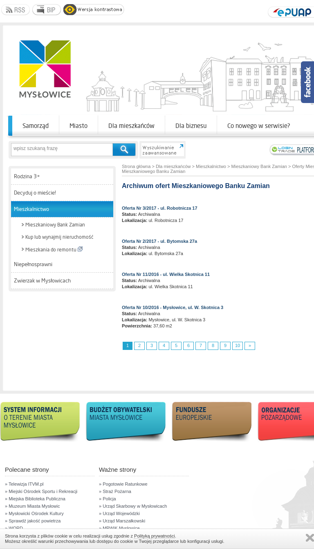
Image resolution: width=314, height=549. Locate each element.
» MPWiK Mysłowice (119, 528)
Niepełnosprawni (33, 264)
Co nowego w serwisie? (258, 125)
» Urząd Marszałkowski (122, 520)
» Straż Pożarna (115, 491)
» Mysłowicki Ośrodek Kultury (34, 513)
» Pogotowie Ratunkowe (123, 484)
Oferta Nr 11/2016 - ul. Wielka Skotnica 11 (166, 274)
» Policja (107, 498)
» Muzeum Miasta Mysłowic (32, 506)
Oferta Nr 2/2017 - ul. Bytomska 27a (159, 241)
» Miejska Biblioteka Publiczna (35, 498)
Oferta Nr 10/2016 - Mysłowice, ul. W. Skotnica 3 (172, 307)
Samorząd (35, 125)
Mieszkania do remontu (54, 249)
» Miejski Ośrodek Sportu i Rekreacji (41, 491)
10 (237, 345)
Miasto (78, 125)
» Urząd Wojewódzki (119, 513)
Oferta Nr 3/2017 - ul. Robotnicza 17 (159, 208)
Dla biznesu (190, 125)
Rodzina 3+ (27, 176)
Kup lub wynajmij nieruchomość (59, 237)
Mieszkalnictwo (31, 209)
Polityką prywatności (154, 535)
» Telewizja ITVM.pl (24, 484)
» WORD (14, 528)
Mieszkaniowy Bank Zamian (55, 225)
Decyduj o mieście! (35, 193)
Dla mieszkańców (131, 125)
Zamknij (310, 538)
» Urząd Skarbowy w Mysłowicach (133, 506)
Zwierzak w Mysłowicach (42, 281)
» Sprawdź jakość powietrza (33, 520)
